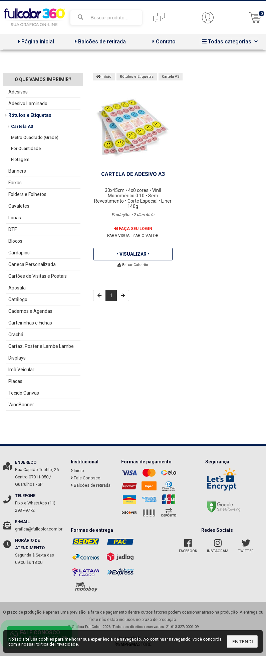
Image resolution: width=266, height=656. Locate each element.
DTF (12, 229)
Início (103, 76)
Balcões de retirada (99, 41)
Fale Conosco (85, 477)
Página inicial (35, 41)
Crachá (15, 334)
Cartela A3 (22, 126)
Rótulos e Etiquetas (29, 115)
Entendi (242, 641)
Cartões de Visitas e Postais (37, 276)
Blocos (15, 241)
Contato (163, 41)
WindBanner (21, 404)
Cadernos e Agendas (30, 311)
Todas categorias (229, 41)
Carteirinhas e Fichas (30, 322)
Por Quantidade (26, 148)
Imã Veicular (21, 369)
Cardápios (19, 252)
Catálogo (17, 299)
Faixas (15, 182)
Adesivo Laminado (27, 103)
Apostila (17, 287)
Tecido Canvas (23, 393)
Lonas (14, 217)
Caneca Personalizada (32, 264)
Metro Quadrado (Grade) (34, 137)
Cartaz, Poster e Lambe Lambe (41, 346)
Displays (17, 358)
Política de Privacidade (56, 644)
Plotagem (20, 159)
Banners (17, 171)
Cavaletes (18, 206)
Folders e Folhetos (27, 194)
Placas (15, 381)
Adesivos (18, 91)
